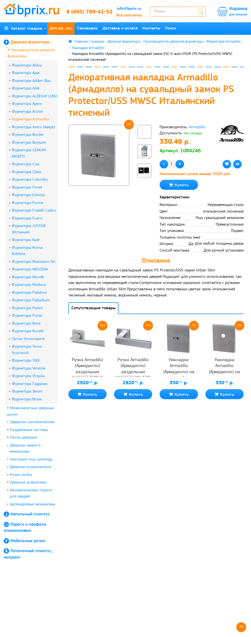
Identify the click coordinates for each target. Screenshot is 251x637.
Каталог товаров (25, 28)
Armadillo (197, 127)
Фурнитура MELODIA (30, 269)
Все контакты (128, 15)
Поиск (170, 28)
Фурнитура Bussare (29, 142)
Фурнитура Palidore (29, 293)
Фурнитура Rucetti (28, 331)
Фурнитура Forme (27, 203)
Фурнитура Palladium (31, 300)
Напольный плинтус (30, 514)
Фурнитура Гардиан (30, 384)
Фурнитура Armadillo (30, 119)
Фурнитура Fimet (27, 187)
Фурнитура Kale (26, 240)
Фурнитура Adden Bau (31, 81)
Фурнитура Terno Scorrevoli (27, 349)
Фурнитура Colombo (30, 180)
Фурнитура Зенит (27, 391)
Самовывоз (87, 28)
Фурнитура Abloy (27, 65)
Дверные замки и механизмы (25, 448)
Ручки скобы (21, 475)
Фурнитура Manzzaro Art (33, 262)
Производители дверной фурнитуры (31, 53)
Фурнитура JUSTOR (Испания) (29, 229)
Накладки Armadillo (88, 48)
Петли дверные (22, 437)
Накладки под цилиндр (31, 459)
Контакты (151, 28)
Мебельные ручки (27, 541)
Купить (179, 185)
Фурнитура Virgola (28, 376)
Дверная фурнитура (29, 42)
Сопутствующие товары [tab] (93, 308)
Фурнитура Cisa (25, 164)
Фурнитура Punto (27, 316)
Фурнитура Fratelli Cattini (34, 210)
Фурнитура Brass (27, 399)
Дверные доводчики (26, 482)
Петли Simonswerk (28, 339)
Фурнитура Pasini (27, 308)
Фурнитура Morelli (28, 277)
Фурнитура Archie (27, 112)
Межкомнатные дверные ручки (30, 411)
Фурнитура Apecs (27, 104)
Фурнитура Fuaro (27, 218)
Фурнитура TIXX (26, 360)
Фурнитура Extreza (28, 195)
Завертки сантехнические (32, 422)
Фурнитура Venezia (28, 368)
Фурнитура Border (28, 135)
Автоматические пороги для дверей (31, 493)
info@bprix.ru (129, 9)
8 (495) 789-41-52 (87, 12)
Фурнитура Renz (26, 323)
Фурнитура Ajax (25, 73)
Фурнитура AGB (25, 88)
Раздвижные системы (27, 429)
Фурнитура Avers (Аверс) (33, 127)
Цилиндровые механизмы (32, 504)
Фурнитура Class (26, 172)
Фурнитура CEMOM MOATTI (29, 153)
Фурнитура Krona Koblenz (27, 251)
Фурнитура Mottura (29, 285)
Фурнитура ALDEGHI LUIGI (34, 96)
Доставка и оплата (120, 28)
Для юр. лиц (61, 28)
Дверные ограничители (30, 467)
